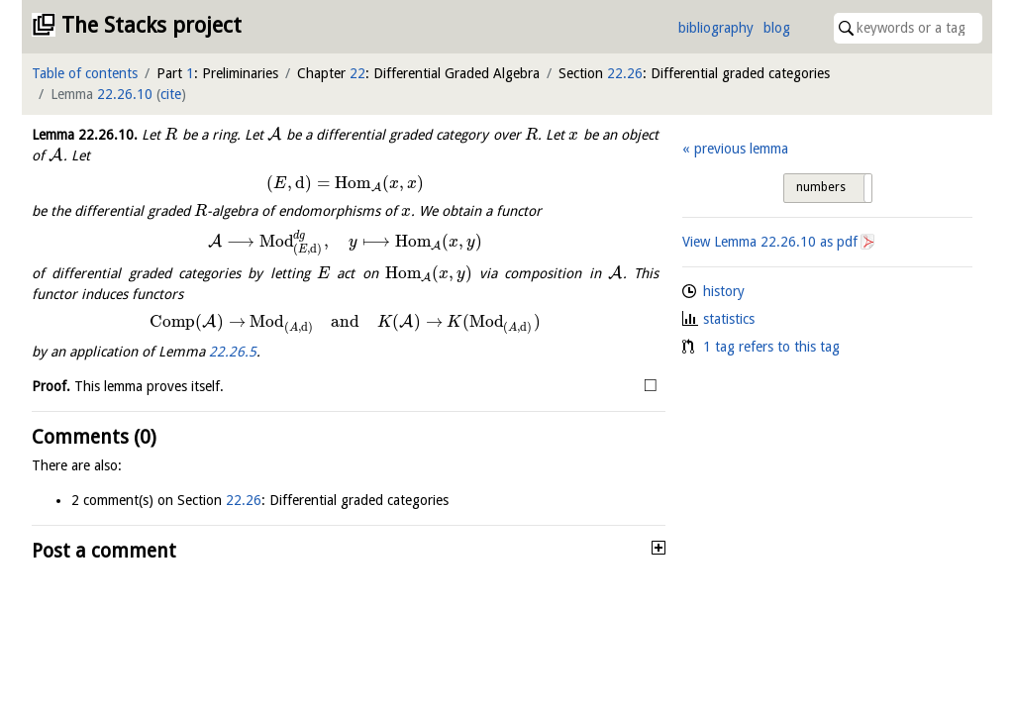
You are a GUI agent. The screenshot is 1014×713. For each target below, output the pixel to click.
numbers (821, 187)
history (724, 291)
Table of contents (85, 73)
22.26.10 (124, 94)
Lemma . (85, 135)
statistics (729, 319)
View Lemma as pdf (770, 242)
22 (357, 73)
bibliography (716, 28)
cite (170, 94)
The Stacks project (151, 25)
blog (776, 28)
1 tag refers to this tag (771, 347)
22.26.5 (232, 351)
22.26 (625, 73)
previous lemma (741, 148)
